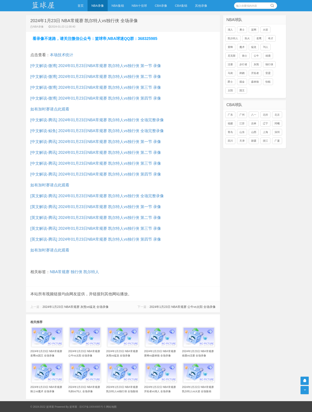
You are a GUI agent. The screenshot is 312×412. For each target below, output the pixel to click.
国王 (242, 90)
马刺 (230, 73)
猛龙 (253, 47)
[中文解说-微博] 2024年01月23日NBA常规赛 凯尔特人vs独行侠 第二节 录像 (95, 76)
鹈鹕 (242, 73)
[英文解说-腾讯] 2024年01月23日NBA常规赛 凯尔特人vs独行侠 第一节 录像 (95, 207)
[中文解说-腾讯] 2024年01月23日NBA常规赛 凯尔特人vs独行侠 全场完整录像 (97, 120)
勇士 (242, 29)
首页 (81, 5)
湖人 (230, 29)
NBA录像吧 (47, 5)
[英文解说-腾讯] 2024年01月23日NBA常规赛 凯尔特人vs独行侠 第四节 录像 (95, 239)
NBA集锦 (118, 5)
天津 (242, 140)
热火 (247, 38)
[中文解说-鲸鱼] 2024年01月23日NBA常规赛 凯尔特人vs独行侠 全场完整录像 (97, 131)
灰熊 (256, 64)
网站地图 (111, 406)
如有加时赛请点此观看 (49, 109)
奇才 (270, 38)
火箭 (265, 29)
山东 (242, 132)
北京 (277, 114)
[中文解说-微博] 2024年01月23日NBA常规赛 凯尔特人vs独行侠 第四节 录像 (95, 98)
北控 (265, 114)
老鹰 (259, 38)
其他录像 (201, 5)
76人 (265, 47)
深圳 (277, 132)
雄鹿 (268, 55)
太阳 (230, 90)
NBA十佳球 (139, 5)
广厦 (277, 140)
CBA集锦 (181, 5)
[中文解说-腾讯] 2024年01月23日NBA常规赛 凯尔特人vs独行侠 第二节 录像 (95, 152)
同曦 (277, 123)
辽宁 (265, 123)
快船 (268, 81)
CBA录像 (161, 5)
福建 (230, 123)
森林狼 (255, 81)
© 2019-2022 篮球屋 (42, 406)
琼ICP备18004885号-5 (92, 406)
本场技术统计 (61, 55)
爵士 (230, 81)
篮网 (253, 29)
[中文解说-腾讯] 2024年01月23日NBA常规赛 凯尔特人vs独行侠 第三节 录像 (95, 163)
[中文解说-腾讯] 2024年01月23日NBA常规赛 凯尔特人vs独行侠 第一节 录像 (95, 142)
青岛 (230, 132)
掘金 (242, 81)
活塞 (230, 64)
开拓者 (255, 73)
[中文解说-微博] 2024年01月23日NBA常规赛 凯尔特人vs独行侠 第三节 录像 (95, 87)
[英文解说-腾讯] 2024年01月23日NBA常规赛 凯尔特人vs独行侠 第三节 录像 (95, 228)
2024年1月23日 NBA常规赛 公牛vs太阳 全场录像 (183, 307)
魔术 (242, 47)
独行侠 (76, 272)
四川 (230, 140)
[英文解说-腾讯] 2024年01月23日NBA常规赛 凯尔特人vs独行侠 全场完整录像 (97, 196)
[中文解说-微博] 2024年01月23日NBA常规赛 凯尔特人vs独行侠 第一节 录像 (95, 66)
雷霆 (268, 73)
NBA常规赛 (60, 272)
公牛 (256, 55)
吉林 (253, 123)
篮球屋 (73, 406)
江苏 (242, 123)
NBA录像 (97, 5)
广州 (242, 114)
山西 (253, 132)
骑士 (244, 55)
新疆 (253, 140)
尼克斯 (232, 55)
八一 (253, 114)
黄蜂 (230, 47)
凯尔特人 (91, 272)
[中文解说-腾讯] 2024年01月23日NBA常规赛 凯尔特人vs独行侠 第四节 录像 (95, 174)
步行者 (243, 64)
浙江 (265, 140)
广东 (230, 114)
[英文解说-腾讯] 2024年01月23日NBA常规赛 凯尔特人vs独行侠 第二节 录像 (95, 217)
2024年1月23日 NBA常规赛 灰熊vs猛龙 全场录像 (75, 307)
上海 (265, 132)
